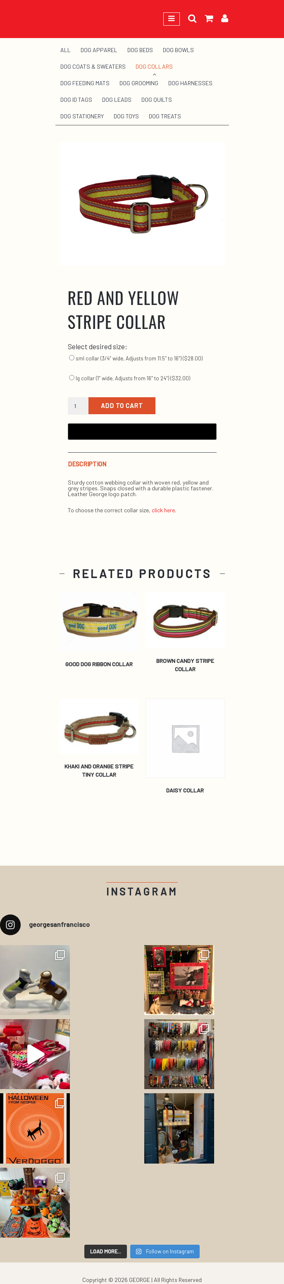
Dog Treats (165, 116)
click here (163, 510)
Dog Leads (116, 99)
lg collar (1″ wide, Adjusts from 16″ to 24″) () (129, 378)
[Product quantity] (78, 406)
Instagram (142, 892)
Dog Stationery (82, 116)
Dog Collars (154, 66)
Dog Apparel (99, 49)
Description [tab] (87, 464)
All (65, 49)
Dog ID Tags (76, 99)
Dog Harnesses (190, 82)
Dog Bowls (178, 49)
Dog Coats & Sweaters (93, 66)
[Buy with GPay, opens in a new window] (142, 431)
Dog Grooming (138, 82)
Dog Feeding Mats (85, 82)
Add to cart (122, 405)
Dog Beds (140, 49)
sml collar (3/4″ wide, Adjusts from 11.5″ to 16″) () (136, 358)
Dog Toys (126, 116)
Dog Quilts (156, 99)
